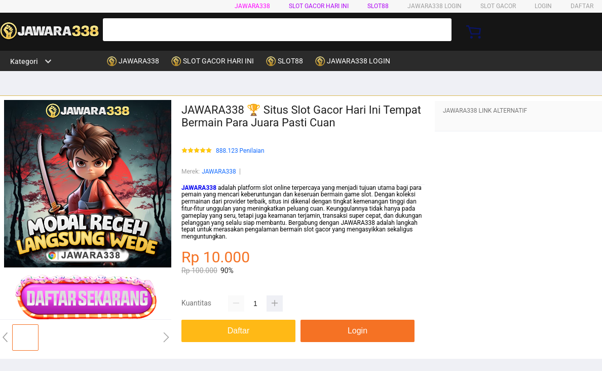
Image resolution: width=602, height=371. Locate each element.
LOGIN (543, 6)
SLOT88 (378, 6)
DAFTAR (582, 6)
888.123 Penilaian (240, 151)
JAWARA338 (252, 6)
